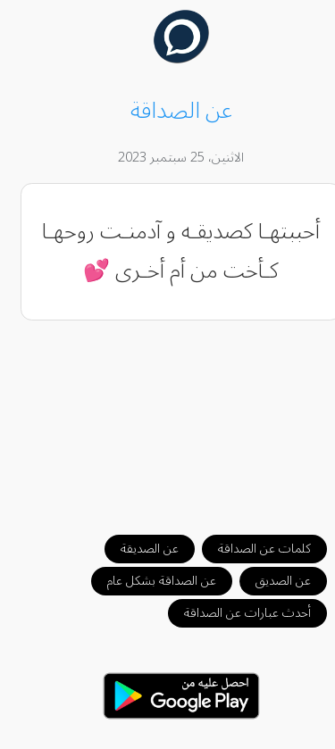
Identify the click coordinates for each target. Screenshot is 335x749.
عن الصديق (269, 581)
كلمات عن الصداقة (251, 549)
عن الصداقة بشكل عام (148, 581)
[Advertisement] (168, 418)
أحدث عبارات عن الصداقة (234, 613)
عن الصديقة (136, 549)
